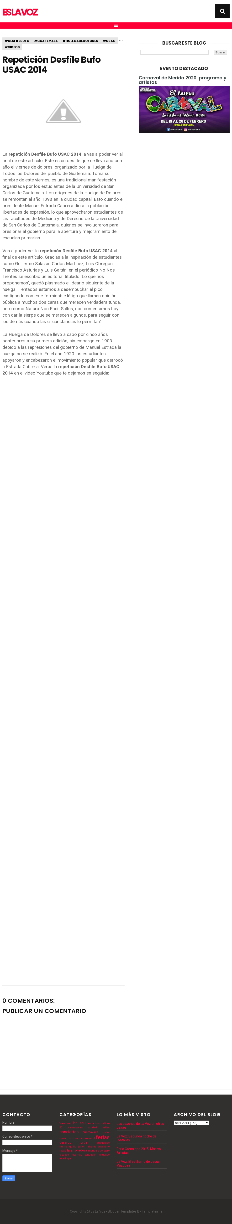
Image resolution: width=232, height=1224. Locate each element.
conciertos (69, 1131)
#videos (12, 47)
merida (92, 1150)
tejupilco (104, 1154)
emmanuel (88, 1138)
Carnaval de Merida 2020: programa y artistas (183, 80)
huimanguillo (67, 1146)
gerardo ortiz (73, 1142)
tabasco (64, 1154)
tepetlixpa (65, 1158)
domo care (73, 1138)
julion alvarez (87, 1146)
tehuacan (90, 1154)
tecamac (77, 1154)
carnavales (75, 1127)
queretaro (104, 1150)
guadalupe (103, 1142)
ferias (103, 1137)
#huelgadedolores (80, 41)
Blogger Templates (122, 1211)
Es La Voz (19, 12)
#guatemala (46, 41)
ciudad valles (99, 1127)
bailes (78, 1123)
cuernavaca (90, 1132)
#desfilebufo (17, 41)
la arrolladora (77, 1150)
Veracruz (65, 1123)
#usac (109, 41)
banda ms (92, 1123)
